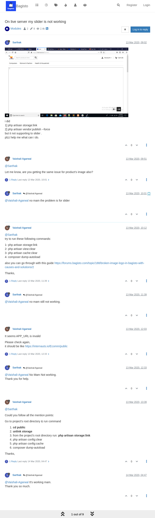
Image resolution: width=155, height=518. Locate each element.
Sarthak (17, 42)
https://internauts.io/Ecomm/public (46, 346)
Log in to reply (140, 29)
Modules (15, 28)
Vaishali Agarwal (22, 158)
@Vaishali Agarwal (32, 193)
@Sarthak (11, 166)
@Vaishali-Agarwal (16, 200)
